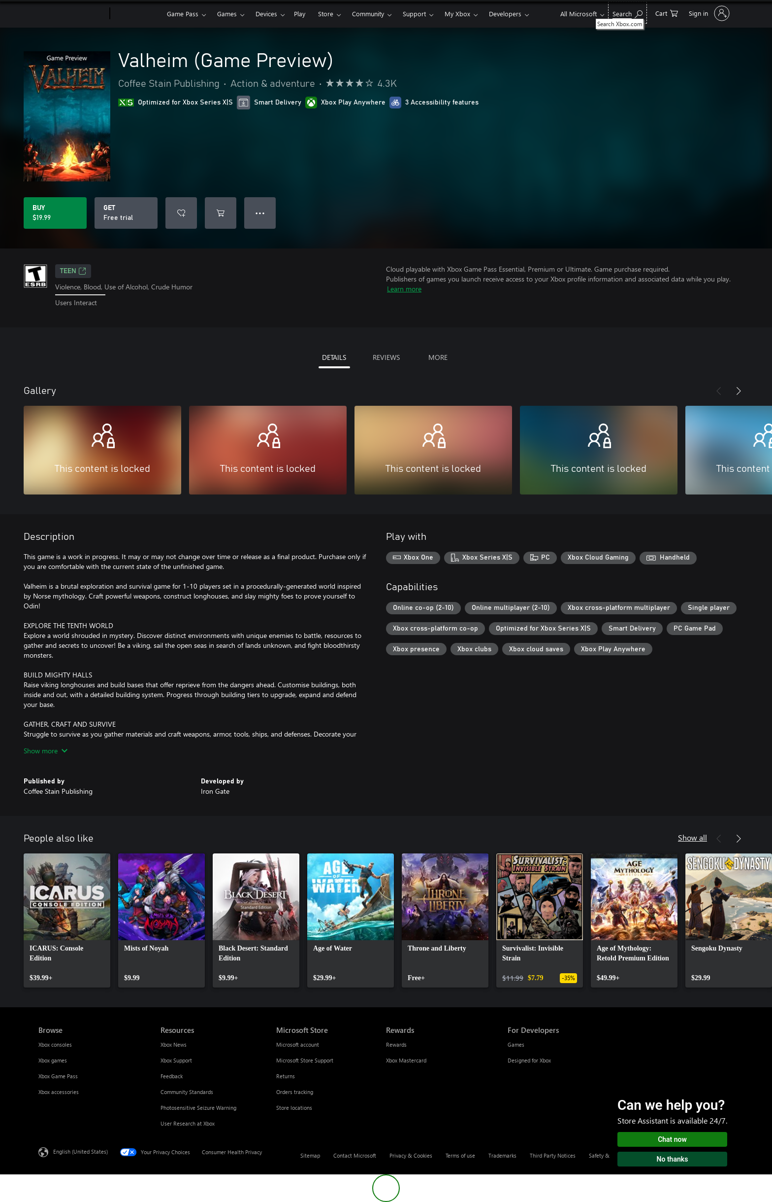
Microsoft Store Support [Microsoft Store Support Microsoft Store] (304, 1060)
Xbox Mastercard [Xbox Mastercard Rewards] (406, 1060)
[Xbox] (137, 13)
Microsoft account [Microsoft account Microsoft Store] (297, 1044)
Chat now (672, 1139)
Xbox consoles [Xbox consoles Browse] (55, 1044)
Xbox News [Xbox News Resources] (174, 1044)
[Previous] (719, 391)
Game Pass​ (182, 13)
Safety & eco (604, 1155)
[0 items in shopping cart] (666, 12)
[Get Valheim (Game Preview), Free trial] (126, 213)
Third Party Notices (553, 1155)
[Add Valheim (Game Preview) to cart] (220, 213)
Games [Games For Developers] (516, 1044)
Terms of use (460, 1155)
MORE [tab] (438, 357)
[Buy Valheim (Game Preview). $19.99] (55, 213)
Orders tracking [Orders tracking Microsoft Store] (294, 1092)
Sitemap (310, 1155)
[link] (67, 920)
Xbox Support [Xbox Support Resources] (176, 1060)
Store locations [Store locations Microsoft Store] (294, 1107)
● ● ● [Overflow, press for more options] (260, 212)
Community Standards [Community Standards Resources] (187, 1092)
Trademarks (502, 1155)
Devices (266, 13)
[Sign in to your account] (708, 13)
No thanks (672, 1159)
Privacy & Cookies (410, 1155)
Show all (692, 837)
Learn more (404, 288)
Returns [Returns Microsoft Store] (285, 1076)
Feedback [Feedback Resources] (172, 1076)
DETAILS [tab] (334, 357)
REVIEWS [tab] (386, 357)
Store (325, 13)
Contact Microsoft (354, 1155)
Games (227, 13)
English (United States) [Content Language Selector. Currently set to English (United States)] (80, 1151)
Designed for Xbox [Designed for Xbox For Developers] (529, 1060)
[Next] (738, 391)
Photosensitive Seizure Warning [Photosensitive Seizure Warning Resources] (198, 1107)
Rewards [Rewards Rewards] (396, 1044)
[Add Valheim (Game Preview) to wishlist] (181, 213)
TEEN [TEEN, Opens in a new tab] (73, 271)
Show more (45, 750)
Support (414, 13)
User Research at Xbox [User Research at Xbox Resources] (188, 1123)
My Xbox (457, 13)
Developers (505, 13)
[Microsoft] (72, 13)
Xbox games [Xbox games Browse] (52, 1060)
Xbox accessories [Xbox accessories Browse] (58, 1092)
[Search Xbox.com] (627, 12)
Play (299, 13)
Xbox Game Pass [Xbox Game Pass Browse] (58, 1076)
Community (368, 13)
